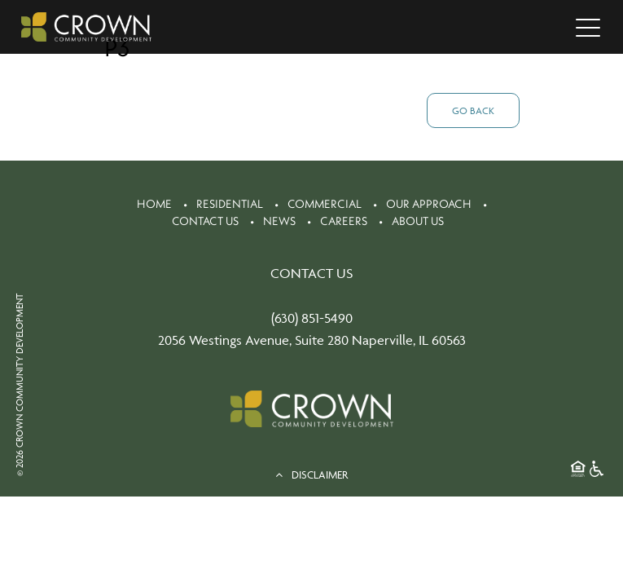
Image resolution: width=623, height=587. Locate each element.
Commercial (324, 203)
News (279, 221)
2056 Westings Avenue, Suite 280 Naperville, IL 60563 (312, 340)
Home (154, 203)
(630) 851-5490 (312, 318)
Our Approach (429, 203)
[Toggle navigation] (588, 26)
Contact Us (205, 221)
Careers (343, 221)
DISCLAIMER (311, 474)
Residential (229, 203)
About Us (418, 221)
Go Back (473, 110)
